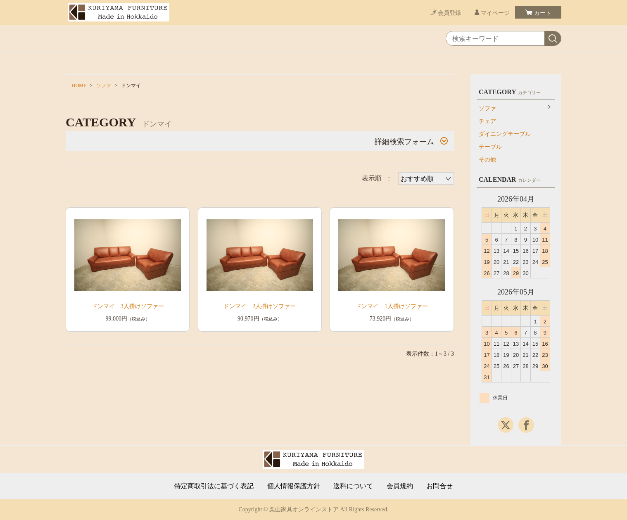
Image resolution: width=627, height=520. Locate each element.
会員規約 (400, 486)
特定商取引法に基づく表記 (214, 486)
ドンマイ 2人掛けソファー (259, 306)
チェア (487, 121)
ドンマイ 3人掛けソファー (128, 306)
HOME (79, 85)
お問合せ (439, 486)
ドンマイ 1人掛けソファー (392, 306)
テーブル (490, 147)
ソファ (103, 85)
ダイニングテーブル (505, 134)
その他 (487, 160)
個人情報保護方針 (293, 486)
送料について (353, 486)
